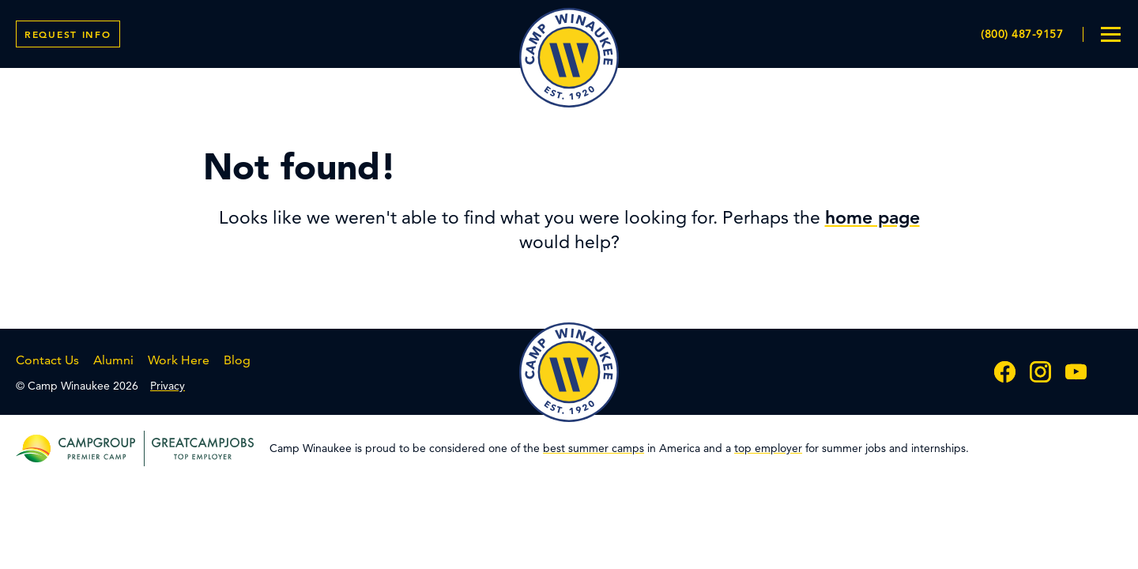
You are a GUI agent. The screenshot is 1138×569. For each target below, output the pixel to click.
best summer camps (593, 448)
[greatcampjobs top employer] (199, 448)
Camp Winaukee (569, 57)
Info (67, 34)
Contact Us (47, 359)
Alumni (113, 359)
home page (872, 217)
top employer (768, 448)
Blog (237, 359)
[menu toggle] (1110, 34)
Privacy (167, 386)
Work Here (178, 359)
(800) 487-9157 (1022, 34)
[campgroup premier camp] (96, 448)
